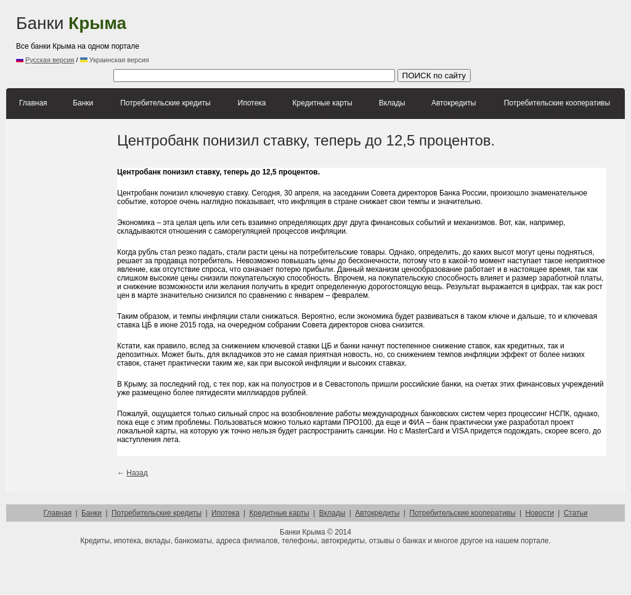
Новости (539, 513)
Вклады (392, 103)
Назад (136, 473)
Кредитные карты (322, 103)
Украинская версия (114, 60)
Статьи (576, 513)
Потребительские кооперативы (557, 103)
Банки (71, 23)
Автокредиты (453, 103)
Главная (33, 103)
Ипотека (252, 103)
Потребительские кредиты (165, 103)
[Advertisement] (400, 34)
